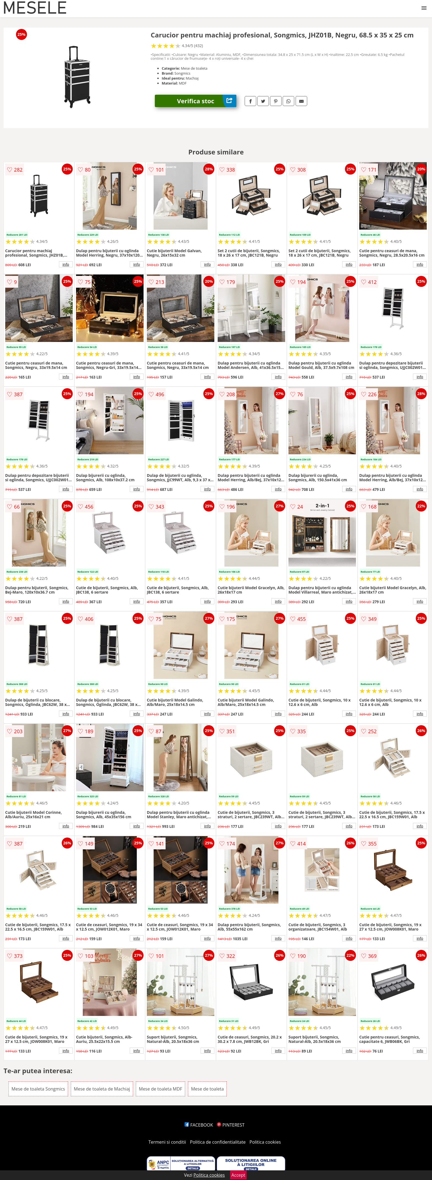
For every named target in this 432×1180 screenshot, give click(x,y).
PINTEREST (230, 1125)
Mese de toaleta (207, 1089)
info (66, 264)
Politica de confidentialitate (218, 1142)
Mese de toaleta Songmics (38, 1089)
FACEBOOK (199, 1125)
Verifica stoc (206, 101)
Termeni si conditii (167, 1142)
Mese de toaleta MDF (160, 1089)
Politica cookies (265, 1142)
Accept (238, 1175)
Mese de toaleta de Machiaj (102, 1089)
